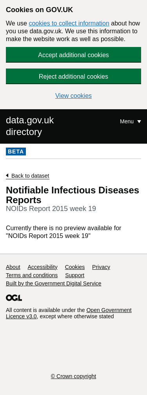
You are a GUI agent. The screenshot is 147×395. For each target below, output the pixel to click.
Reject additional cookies (73, 76)
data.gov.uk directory (30, 126)
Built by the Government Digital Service (54, 283)
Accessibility (42, 267)
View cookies (73, 95)
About (13, 267)
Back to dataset (30, 176)
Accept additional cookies (73, 55)
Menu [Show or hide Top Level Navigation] (127, 121)
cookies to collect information (69, 23)
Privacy (101, 267)
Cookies (75, 267)
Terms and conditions (32, 275)
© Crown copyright (73, 376)
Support (74, 275)
